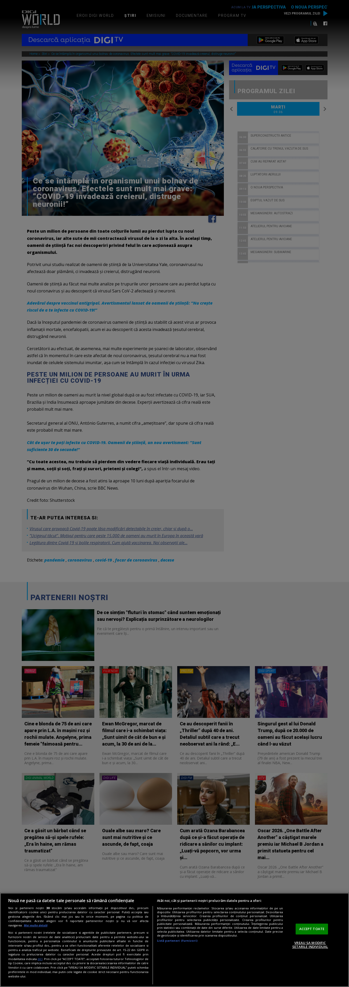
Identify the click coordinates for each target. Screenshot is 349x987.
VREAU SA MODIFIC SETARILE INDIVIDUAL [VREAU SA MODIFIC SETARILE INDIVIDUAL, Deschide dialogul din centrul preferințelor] (310, 944)
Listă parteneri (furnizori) (177, 940)
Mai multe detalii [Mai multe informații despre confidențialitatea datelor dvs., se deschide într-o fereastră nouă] (35, 925)
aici (40, 959)
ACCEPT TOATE (312, 928)
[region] (174, 940)
